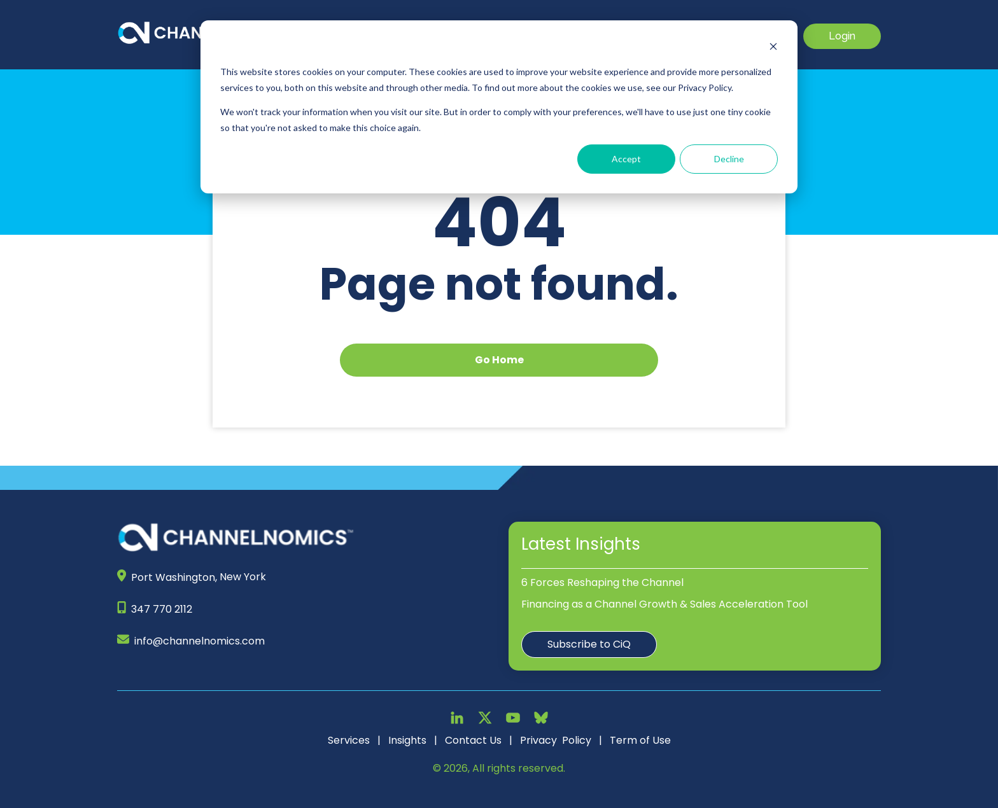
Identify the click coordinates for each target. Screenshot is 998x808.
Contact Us (473, 740)
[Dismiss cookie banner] (773, 48)
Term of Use (640, 740)
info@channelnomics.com (199, 641)
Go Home (499, 359)
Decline (729, 158)
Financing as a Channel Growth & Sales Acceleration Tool (664, 604)
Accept (626, 158)
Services (349, 740)
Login (842, 36)
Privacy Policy (555, 740)
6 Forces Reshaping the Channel (602, 582)
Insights (407, 740)
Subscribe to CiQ (589, 644)
